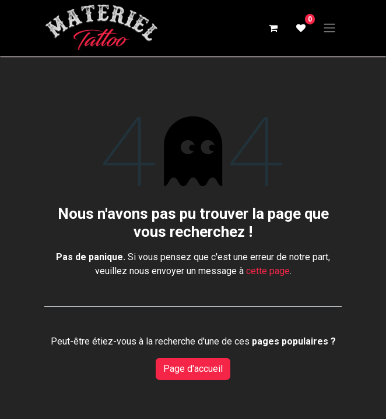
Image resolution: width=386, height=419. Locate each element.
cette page (268, 270)
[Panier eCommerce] (273, 28)
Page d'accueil (193, 368)
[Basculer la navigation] (329, 28)
